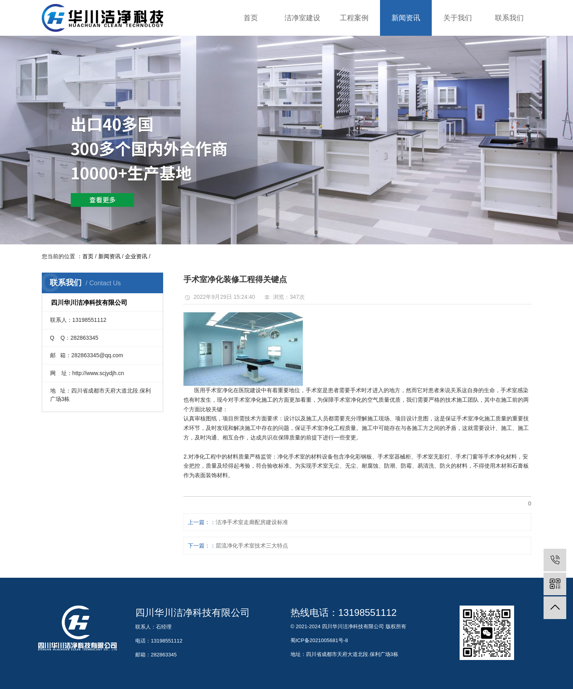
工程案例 (354, 18)
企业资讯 (136, 256)
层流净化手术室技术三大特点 (252, 545)
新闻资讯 (406, 18)
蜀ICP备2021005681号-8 (319, 640)
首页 (251, 18)
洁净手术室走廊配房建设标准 (252, 522)
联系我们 (509, 18)
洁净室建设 (302, 18)
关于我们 (457, 18)
